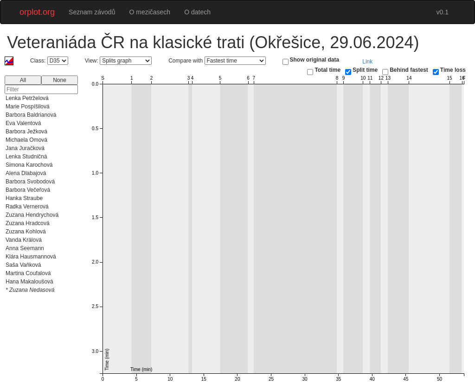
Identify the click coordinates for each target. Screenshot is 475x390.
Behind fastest (409, 70)
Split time (365, 70)
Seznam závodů (92, 12)
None (59, 80)
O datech (197, 12)
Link (367, 61)
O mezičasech (149, 12)
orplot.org (37, 12)
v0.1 (442, 12)
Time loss (453, 70)
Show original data (315, 60)
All (23, 80)
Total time (327, 70)
